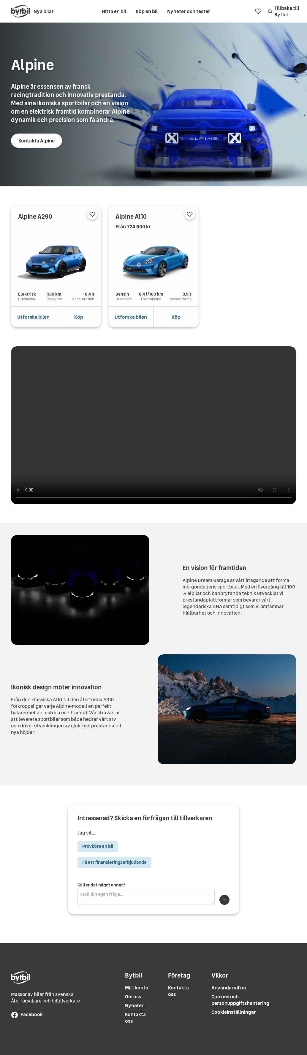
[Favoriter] (258, 11)
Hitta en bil (114, 11)
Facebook (27, 1014)
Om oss (133, 996)
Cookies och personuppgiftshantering (240, 1000)
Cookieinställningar (233, 1012)
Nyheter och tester (188, 11)
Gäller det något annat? (146, 893)
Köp (78, 317)
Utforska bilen (33, 317)
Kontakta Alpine (36, 140)
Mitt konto (136, 987)
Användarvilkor (229, 987)
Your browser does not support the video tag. (153, 425)
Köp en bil (147, 11)
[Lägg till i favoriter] (92, 214)
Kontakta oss (135, 1017)
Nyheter (134, 1005)
